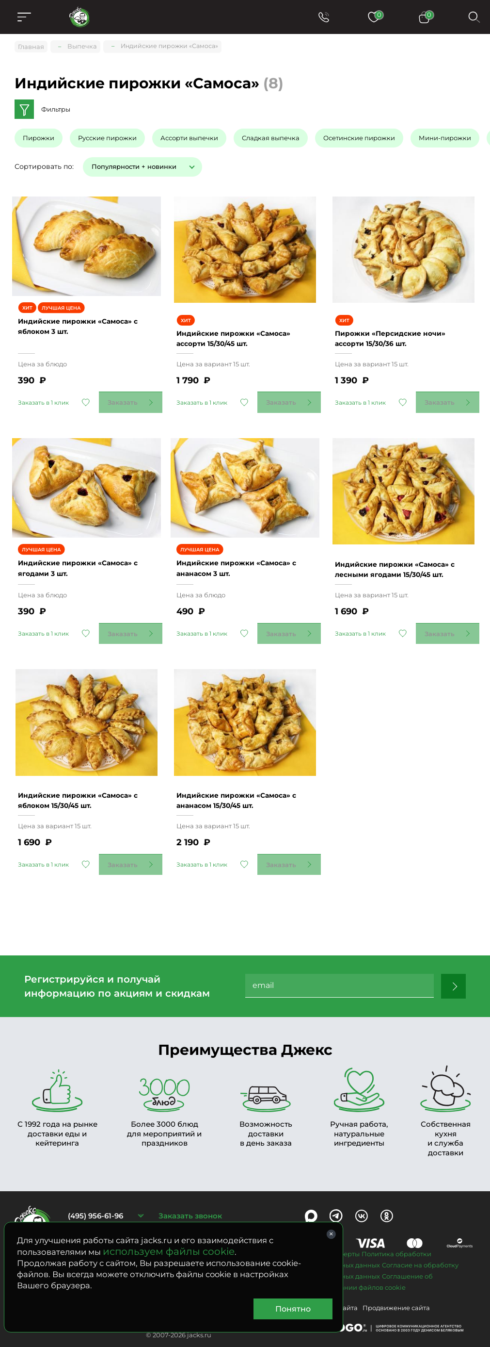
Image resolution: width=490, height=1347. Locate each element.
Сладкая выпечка (271, 135)
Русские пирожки (107, 135)
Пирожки (38, 135)
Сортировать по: (44, 163)
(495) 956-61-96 (95, 1186)
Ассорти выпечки (189, 135)
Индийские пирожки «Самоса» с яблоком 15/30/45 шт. (82, 765)
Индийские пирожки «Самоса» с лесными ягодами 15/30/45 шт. (401, 540)
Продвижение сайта (396, 1278)
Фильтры (55, 107)
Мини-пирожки (445, 135)
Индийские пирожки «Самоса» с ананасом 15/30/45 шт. (243, 765)
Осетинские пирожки (359, 135)
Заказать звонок (190, 1186)
